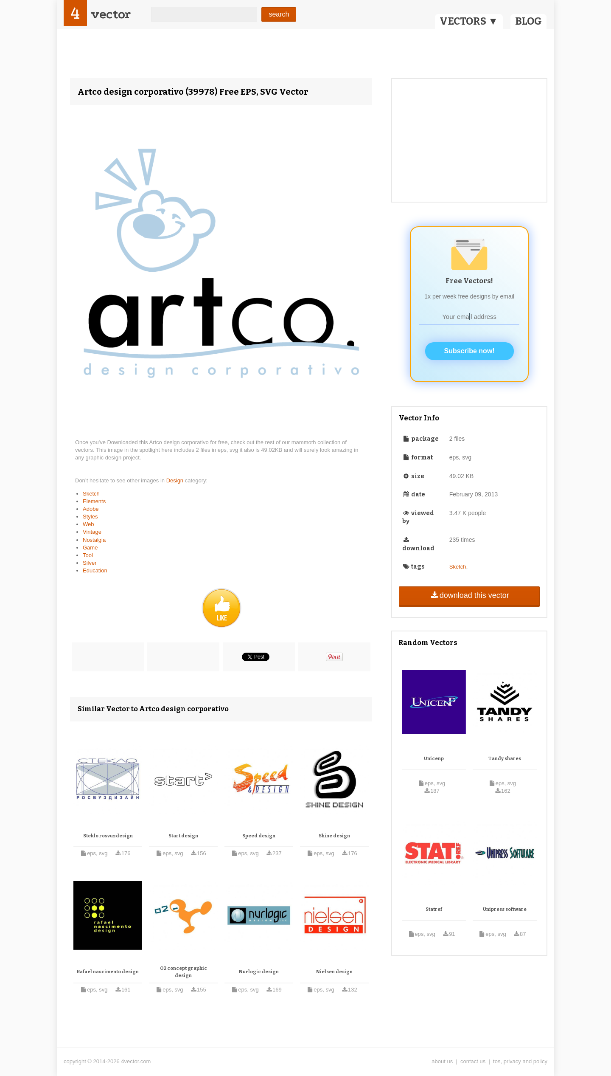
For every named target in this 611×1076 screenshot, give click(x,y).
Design (175, 480)
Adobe (91, 509)
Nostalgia (94, 540)
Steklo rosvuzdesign (108, 836)
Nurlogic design (259, 972)
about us (442, 1061)
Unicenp (434, 758)
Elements (94, 501)
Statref (434, 909)
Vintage (92, 532)
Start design (183, 836)
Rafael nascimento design (108, 972)
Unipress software (505, 909)
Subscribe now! (469, 351)
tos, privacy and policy (520, 1061)
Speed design (258, 836)
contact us (472, 1061)
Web (88, 524)
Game (90, 547)
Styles (90, 516)
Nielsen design (334, 972)
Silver (90, 563)
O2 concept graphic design (183, 972)
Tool (88, 555)
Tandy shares (504, 758)
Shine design (334, 836)
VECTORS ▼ (469, 21)
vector (111, 14)
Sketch (91, 493)
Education (95, 570)
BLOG (528, 21)
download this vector (469, 595)
